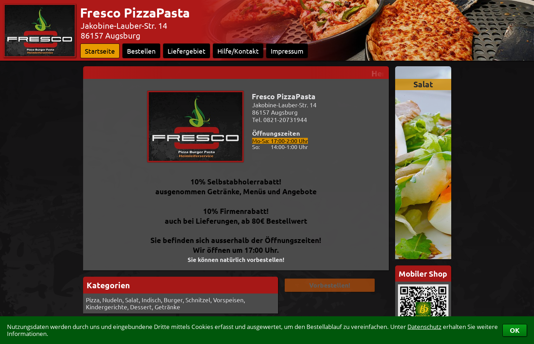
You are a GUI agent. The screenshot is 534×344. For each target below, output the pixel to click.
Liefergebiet (186, 51)
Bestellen (141, 51)
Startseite (100, 51)
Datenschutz (424, 327)
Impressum (287, 51)
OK (515, 330)
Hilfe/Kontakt (238, 51)
